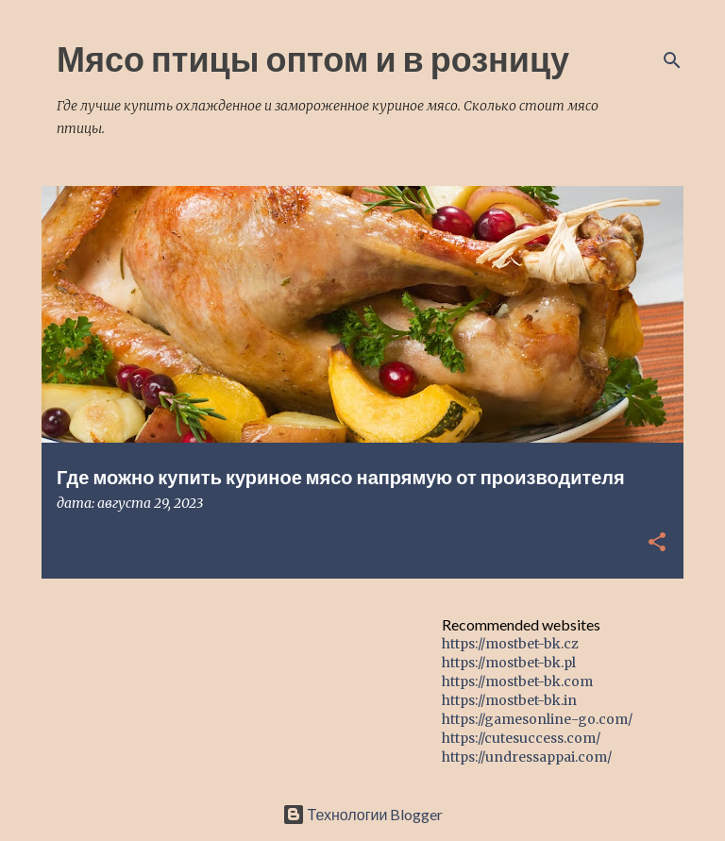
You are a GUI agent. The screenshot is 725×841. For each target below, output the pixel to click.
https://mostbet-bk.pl (509, 662)
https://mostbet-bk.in (509, 700)
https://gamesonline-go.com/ (537, 719)
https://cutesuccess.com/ (521, 738)
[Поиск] (672, 60)
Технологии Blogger (363, 814)
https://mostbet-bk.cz (510, 643)
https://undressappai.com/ (527, 756)
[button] (657, 543)
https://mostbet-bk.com (517, 681)
